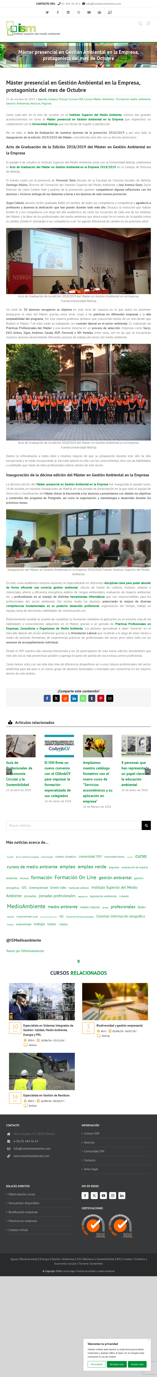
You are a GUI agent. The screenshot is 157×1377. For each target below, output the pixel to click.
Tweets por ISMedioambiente (25, 951)
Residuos (88, 1259)
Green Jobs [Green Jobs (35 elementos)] (58, 887)
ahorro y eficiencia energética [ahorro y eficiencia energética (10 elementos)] (27, 857)
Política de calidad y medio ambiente (96, 1271)
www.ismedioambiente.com (31, 1156)
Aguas (14, 1259)
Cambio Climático (134, 1259)
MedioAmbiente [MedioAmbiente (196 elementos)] (26, 906)
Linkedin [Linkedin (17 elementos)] (124, 896)
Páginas (47, 103)
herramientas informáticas (87, 597)
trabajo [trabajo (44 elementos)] (39, 923)
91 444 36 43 (68, 4)
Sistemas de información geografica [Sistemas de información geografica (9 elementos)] (80, 917)
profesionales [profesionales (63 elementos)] (123, 906)
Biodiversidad (28, 1259)
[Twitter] (94, 1195)
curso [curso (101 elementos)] (141, 856)
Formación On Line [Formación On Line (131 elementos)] (75, 877)
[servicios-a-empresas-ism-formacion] (42, 984)
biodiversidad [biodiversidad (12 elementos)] (47, 856)
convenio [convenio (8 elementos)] (130, 857)
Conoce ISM (75, 99)
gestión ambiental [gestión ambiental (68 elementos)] (115, 877)
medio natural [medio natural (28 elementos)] (90, 907)
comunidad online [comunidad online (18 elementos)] (114, 856)
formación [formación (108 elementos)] (41, 877)
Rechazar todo (117, 1364)
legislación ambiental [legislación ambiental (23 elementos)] (103, 896)
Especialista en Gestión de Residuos (46, 1095)
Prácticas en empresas (23, 1221)
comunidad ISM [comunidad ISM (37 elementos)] (90, 856)
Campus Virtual (57, 99)
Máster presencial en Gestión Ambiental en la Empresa (85, 119)
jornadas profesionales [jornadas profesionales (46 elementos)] (57, 895)
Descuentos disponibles (24, 1203)
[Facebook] (85, 1195)
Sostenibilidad (105, 1259)
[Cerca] (149, 1340)
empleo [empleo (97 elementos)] (67, 866)
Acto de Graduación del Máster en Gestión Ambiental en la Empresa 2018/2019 (63, 167)
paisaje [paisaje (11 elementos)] (105, 907)
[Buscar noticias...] (74, 825)
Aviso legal (91, 1169)
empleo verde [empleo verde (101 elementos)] (92, 866)
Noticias (35, 103)
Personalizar (97, 1364)
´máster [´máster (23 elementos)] (63, 924)
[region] (117, 1355)
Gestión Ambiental (17, 103)
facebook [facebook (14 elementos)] (24, 878)
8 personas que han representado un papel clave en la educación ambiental (135, 773)
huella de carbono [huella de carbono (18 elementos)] (79, 888)
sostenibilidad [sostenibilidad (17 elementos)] (23, 924)
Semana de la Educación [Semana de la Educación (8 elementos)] (48, 917)
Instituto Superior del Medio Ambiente (95, 115)
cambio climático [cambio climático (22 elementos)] (65, 856)
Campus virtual (18, 1230)
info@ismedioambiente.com (101, 4)
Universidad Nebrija (44, 124)
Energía (44, 1259)
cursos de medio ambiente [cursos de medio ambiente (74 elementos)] (32, 867)
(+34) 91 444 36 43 (25, 1141)
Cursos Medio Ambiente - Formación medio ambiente (117, 99)
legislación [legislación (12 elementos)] (82, 896)
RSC (119, 1259)
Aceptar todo (137, 1364)
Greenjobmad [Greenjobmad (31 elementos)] (38, 887)
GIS (79, 1259)
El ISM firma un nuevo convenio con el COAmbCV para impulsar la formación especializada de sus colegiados (58, 779)
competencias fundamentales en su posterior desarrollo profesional (52, 606)
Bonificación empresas (23, 1212)
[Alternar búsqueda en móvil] (140, 23)
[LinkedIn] (121, 1195)
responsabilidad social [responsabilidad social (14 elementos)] (27, 916)
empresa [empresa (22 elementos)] (114, 867)
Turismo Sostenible (91, 1263)
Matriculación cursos (22, 1194)
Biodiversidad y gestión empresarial (119, 1025)
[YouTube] (103, 1195)
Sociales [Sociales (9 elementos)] (10, 924)
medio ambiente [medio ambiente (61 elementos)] (63, 906)
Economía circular (65, 1263)
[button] (9, 772)
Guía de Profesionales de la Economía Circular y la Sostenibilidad (19, 773)
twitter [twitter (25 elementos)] (51, 924)
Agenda (42, 99)
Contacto (89, 1160)
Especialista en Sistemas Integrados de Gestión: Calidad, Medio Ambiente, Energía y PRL (48, 1030)
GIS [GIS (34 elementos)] (24, 887)
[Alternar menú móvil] (149, 23)
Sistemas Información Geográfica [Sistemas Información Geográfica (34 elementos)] (120, 916)
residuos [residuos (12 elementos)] (10, 916)
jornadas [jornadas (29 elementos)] (30, 896)
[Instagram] (112, 1195)
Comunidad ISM (94, 1151)
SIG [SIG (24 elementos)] (61, 916)
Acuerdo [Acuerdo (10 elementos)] (10, 857)
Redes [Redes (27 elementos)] (142, 907)
